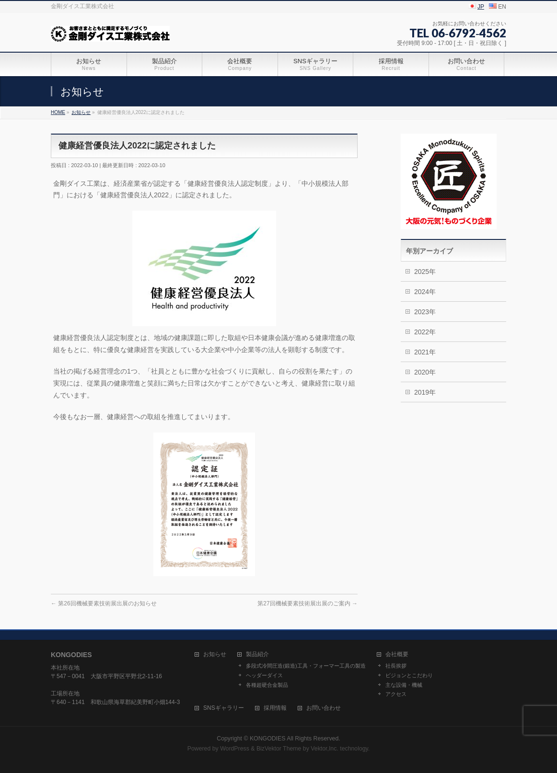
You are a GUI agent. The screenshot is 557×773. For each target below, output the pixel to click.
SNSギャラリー (223, 708)
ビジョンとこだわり (409, 675)
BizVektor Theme (279, 748)
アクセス (395, 694)
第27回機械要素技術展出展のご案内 (307, 603)
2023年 (425, 312)
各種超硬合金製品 (267, 685)
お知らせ (214, 654)
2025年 (425, 271)
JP (480, 6)
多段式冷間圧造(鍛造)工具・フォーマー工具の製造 (305, 666)
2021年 (425, 352)
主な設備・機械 (403, 685)
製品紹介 (257, 654)
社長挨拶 (395, 666)
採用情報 (275, 708)
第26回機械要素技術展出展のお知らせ (104, 603)
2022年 (425, 332)
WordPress (234, 748)
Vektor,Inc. (324, 748)
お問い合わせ (323, 708)
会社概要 (396, 654)
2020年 (425, 372)
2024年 (425, 292)
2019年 (425, 392)
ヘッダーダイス (264, 675)
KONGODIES (268, 738)
